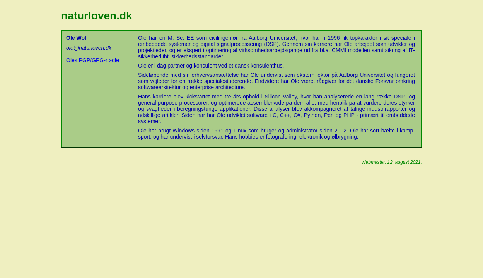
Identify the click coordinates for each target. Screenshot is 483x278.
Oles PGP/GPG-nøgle (92, 60)
